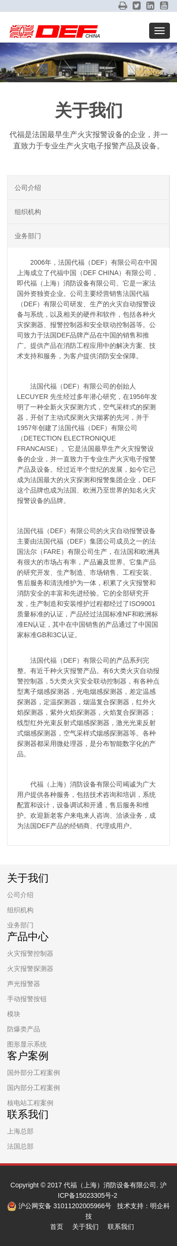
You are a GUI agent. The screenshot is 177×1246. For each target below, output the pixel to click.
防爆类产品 (23, 1029)
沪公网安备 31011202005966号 (59, 1206)
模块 (13, 1014)
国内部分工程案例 (33, 1087)
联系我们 (121, 1226)
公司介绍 (28, 187)
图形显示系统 (27, 1044)
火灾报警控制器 (30, 953)
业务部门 (28, 236)
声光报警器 (23, 983)
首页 (56, 1226)
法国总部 (20, 1146)
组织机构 (28, 212)
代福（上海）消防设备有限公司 (110, 1185)
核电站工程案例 (30, 1103)
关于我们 (85, 1226)
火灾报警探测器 (30, 968)
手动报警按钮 (27, 999)
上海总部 (20, 1131)
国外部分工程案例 (33, 1072)
